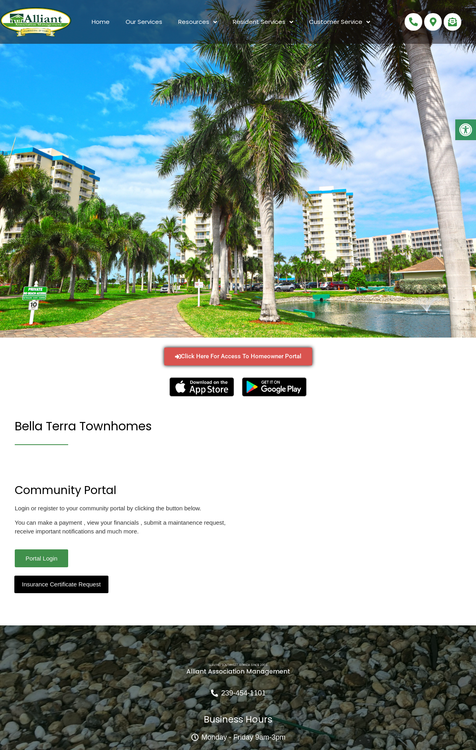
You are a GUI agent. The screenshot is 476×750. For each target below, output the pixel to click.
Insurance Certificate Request (61, 584)
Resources (197, 22)
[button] (465, 129)
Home (101, 22)
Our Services (144, 22)
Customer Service (339, 22)
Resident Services (263, 22)
